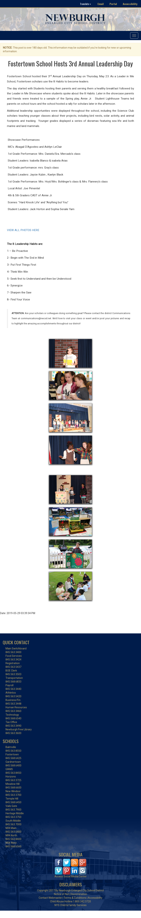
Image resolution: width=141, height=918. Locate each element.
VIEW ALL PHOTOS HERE (23, 230)
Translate (85, 4)
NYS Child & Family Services (70, 905)
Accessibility (130, 4)
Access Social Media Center (70, 876)
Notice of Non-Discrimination (70, 894)
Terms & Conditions (75, 897)
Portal (113, 4)
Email (101, 4)
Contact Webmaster (50, 897)
